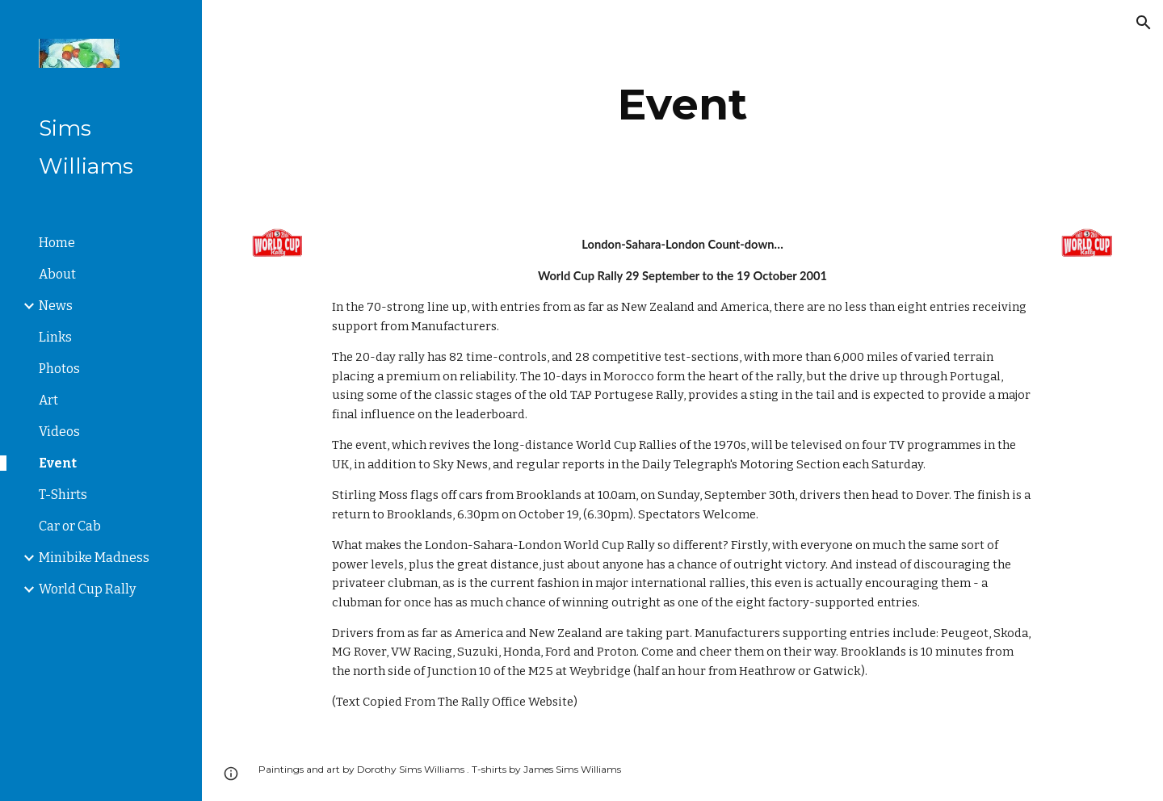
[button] (1143, 22)
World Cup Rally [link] (87, 589)
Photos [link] (59, 368)
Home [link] (57, 242)
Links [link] (55, 337)
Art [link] (48, 400)
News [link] (56, 305)
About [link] (57, 274)
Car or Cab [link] (70, 526)
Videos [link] (59, 431)
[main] (683, 105)
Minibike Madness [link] (94, 557)
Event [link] (58, 463)
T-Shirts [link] (63, 494)
